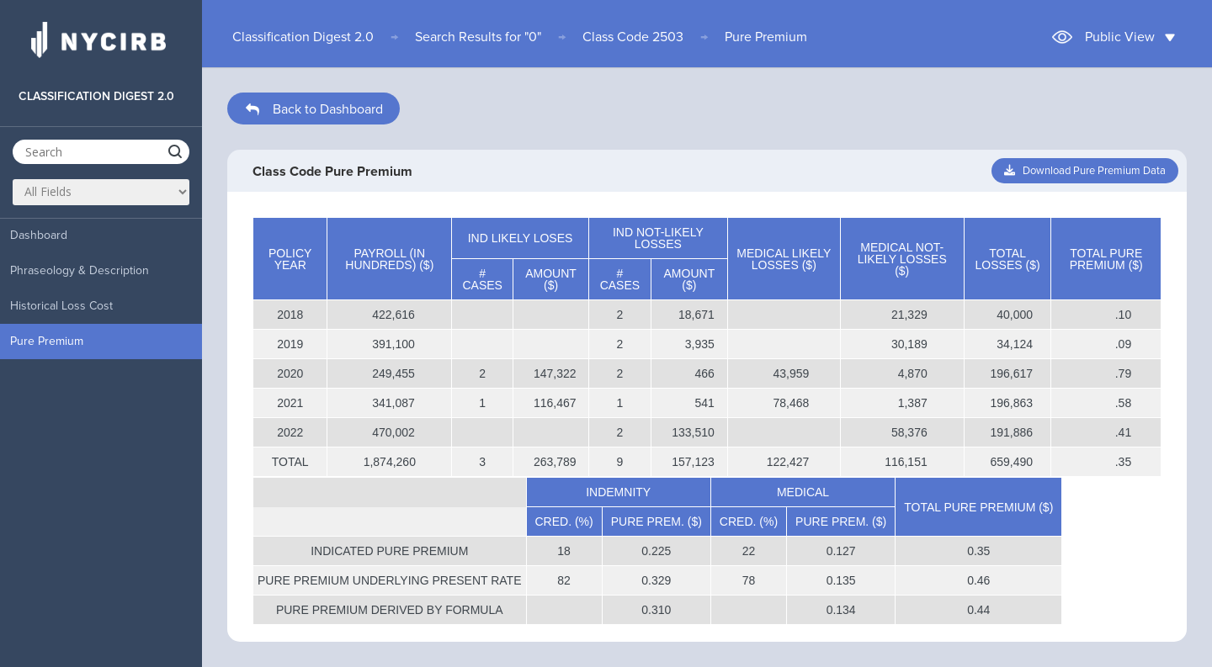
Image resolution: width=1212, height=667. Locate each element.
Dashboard (38, 235)
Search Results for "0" (478, 37)
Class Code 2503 (632, 37)
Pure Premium (46, 341)
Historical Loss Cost (61, 306)
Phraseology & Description (79, 270)
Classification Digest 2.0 (303, 37)
